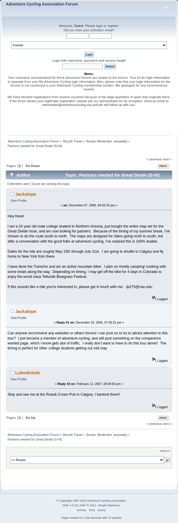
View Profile (18, 200)
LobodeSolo (27, 372)
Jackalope (25, 194)
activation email (101, 30)
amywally (120, 141)
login (99, 25)
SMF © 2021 (88, 505)
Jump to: (164, 450)
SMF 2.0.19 (70, 505)
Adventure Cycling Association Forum (42, 4)
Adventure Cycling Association (106, 500)
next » (167, 159)
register (113, 25)
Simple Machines (109, 505)
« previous (154, 159)
